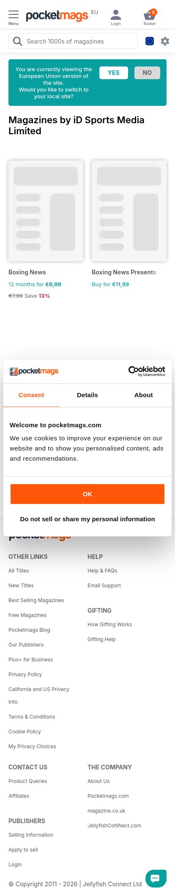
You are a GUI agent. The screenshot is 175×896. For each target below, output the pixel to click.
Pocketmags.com (108, 796)
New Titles (21, 585)
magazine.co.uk (107, 811)
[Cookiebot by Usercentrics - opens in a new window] (128, 371)
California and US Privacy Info (38, 695)
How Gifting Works (110, 624)
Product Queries (27, 781)
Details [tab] (87, 394)
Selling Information (30, 835)
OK (88, 494)
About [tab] (143, 394)
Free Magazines (27, 615)
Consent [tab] (31, 394)
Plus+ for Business (30, 659)
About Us (98, 781)
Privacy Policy (25, 674)
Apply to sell (23, 849)
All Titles (18, 570)
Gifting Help (102, 639)
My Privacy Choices (32, 746)
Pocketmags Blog (29, 630)
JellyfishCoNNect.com (114, 825)
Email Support (104, 585)
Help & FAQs (102, 570)
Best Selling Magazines (36, 600)
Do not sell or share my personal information (87, 519)
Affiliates (18, 796)
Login (15, 864)
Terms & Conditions (31, 716)
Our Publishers (26, 645)
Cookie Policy (24, 731)
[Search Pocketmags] (17, 42)
